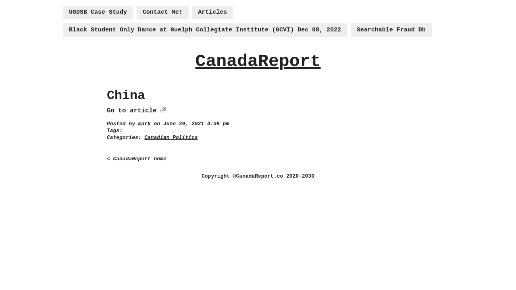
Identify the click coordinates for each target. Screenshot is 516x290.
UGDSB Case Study (98, 12)
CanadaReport (257, 61)
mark (144, 124)
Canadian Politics (171, 138)
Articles (212, 12)
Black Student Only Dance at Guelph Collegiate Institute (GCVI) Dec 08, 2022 (205, 30)
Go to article (131, 110)
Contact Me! (163, 12)
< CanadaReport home (136, 159)
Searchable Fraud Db (391, 30)
